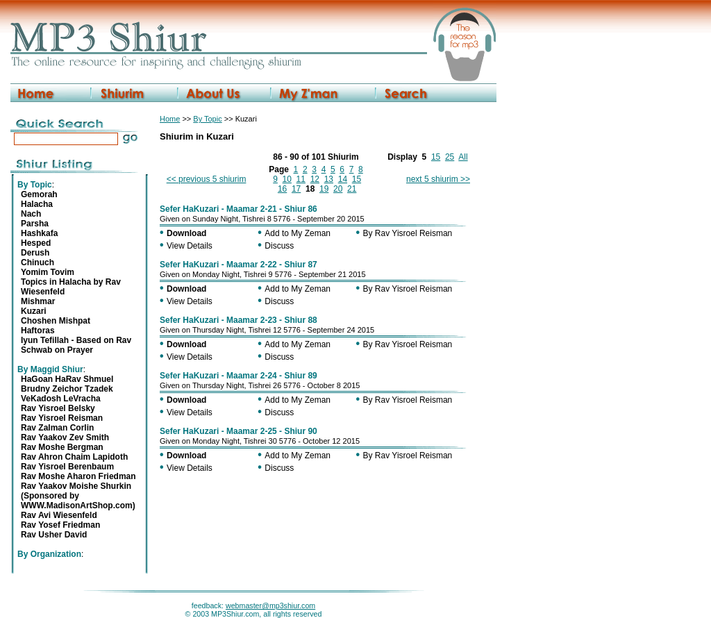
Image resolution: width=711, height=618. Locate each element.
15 (435, 157)
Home (170, 119)
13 (328, 179)
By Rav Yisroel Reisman (408, 233)
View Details (189, 246)
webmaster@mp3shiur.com (270, 605)
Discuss (279, 246)
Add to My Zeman (298, 233)
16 (282, 189)
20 (337, 189)
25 (449, 157)
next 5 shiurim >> (438, 179)
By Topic (207, 119)
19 (323, 189)
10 (287, 179)
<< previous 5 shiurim (206, 179)
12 (314, 179)
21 (351, 189)
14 (342, 179)
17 (296, 189)
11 (301, 179)
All (462, 157)
